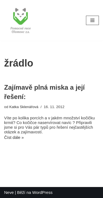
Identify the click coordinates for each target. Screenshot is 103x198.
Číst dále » (14, 137)
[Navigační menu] (92, 20)
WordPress (42, 192)
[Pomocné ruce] (20, 20)
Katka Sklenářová (23, 107)
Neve (9, 192)
